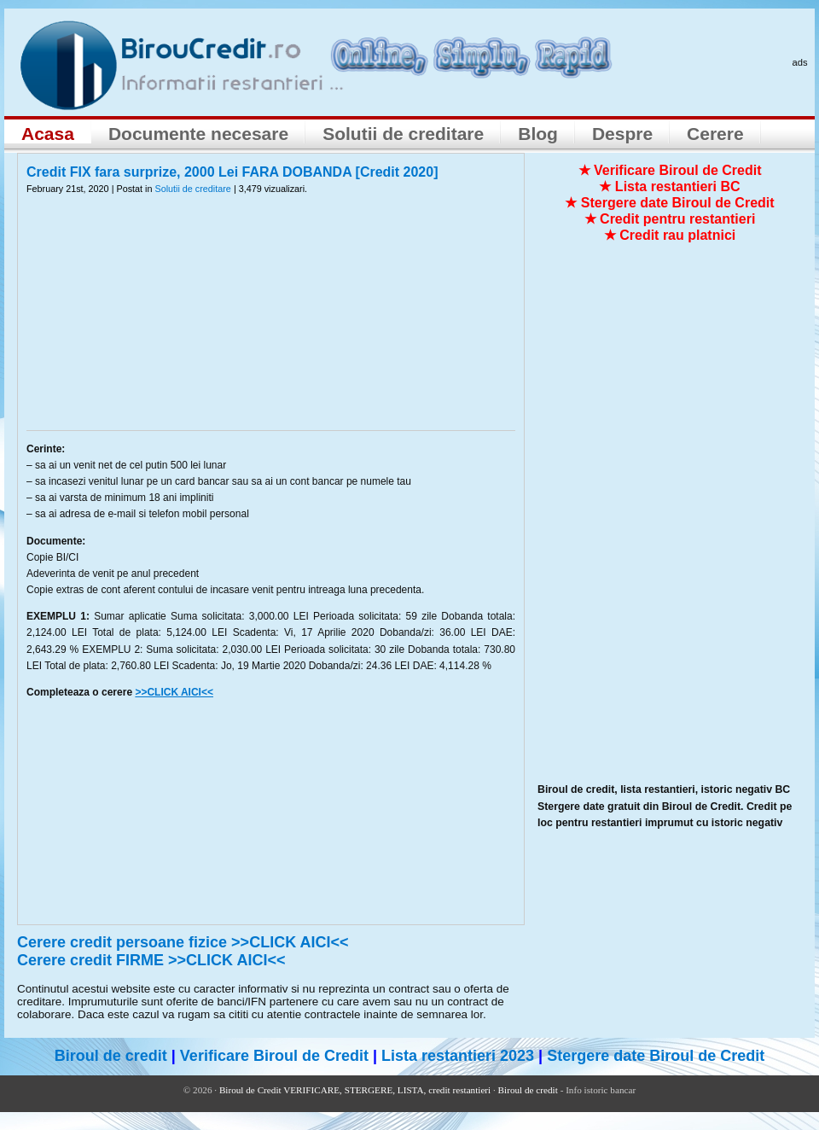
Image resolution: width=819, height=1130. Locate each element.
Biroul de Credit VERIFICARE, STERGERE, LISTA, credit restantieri (355, 1090)
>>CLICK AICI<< (174, 692)
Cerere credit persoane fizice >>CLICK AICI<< (183, 942)
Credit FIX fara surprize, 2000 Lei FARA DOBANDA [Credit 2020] (232, 172)
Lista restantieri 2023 (457, 1055)
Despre (622, 133)
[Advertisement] (271, 323)
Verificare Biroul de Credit (274, 1055)
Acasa (47, 133)
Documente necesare (198, 133)
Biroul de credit (111, 1055)
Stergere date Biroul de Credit (655, 1055)
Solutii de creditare (403, 133)
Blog (538, 133)
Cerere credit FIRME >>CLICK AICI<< (151, 960)
